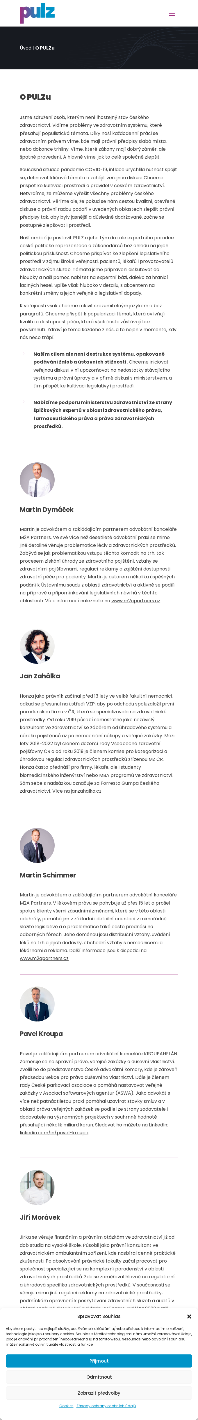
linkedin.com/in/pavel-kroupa (54, 1132)
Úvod (25, 48)
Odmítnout (99, 1377)
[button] (189, 1316)
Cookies (66, 1405)
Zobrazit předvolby (99, 1393)
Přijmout (99, 1361)
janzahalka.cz (86, 791)
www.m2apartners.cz (135, 600)
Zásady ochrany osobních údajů (106, 1405)
